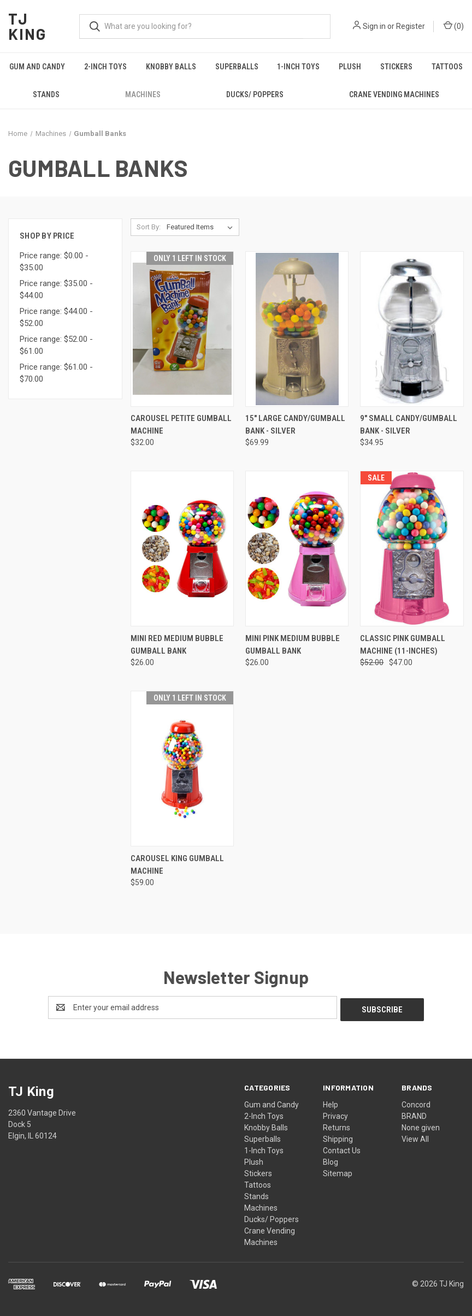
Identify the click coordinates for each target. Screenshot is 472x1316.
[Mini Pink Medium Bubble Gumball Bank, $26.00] (296, 548)
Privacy (335, 1114)
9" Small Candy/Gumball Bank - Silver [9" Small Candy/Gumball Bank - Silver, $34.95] (408, 424)
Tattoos (447, 66)
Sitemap (337, 1171)
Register (410, 26)
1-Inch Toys (298, 66)
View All (415, 1137)
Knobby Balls (171, 66)
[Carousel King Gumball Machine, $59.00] (182, 768)
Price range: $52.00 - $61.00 (56, 345)
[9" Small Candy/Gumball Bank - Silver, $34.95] (411, 329)
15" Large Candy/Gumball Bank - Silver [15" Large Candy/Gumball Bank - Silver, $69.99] (295, 424)
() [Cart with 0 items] (454, 26)
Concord (416, 1102)
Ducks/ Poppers (255, 94)
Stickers (396, 66)
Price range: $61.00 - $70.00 (56, 373)
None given (421, 1125)
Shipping (338, 1137)
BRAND (414, 1114)
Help (330, 1102)
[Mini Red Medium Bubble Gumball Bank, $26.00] (182, 548)
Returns (336, 1125)
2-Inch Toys (105, 66)
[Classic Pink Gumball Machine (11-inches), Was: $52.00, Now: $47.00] (411, 548)
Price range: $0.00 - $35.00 (54, 262)
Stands (46, 94)
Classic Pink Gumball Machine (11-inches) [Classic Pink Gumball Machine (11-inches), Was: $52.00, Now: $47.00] (402, 644)
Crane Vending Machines (394, 94)
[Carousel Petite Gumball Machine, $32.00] (182, 329)
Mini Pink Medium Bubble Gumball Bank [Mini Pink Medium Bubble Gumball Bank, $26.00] (292, 644)
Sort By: (149, 227)
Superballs (236, 66)
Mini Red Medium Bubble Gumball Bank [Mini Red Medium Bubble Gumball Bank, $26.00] (177, 644)
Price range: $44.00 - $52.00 (56, 317)
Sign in (374, 26)
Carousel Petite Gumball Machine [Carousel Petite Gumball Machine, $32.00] (181, 424)
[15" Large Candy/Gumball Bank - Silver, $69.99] (296, 329)
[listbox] (202, 227)
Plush (350, 66)
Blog (330, 1159)
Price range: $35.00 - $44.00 (56, 289)
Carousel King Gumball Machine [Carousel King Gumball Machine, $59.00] (177, 864)
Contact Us (342, 1148)
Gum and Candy (37, 66)
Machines (143, 94)
